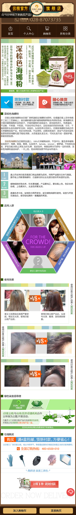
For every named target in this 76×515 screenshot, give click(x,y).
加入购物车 (19, 510)
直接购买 (56, 510)
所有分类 (65, 33)
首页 (10, 33)
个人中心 (29, 33)
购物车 (47, 33)
